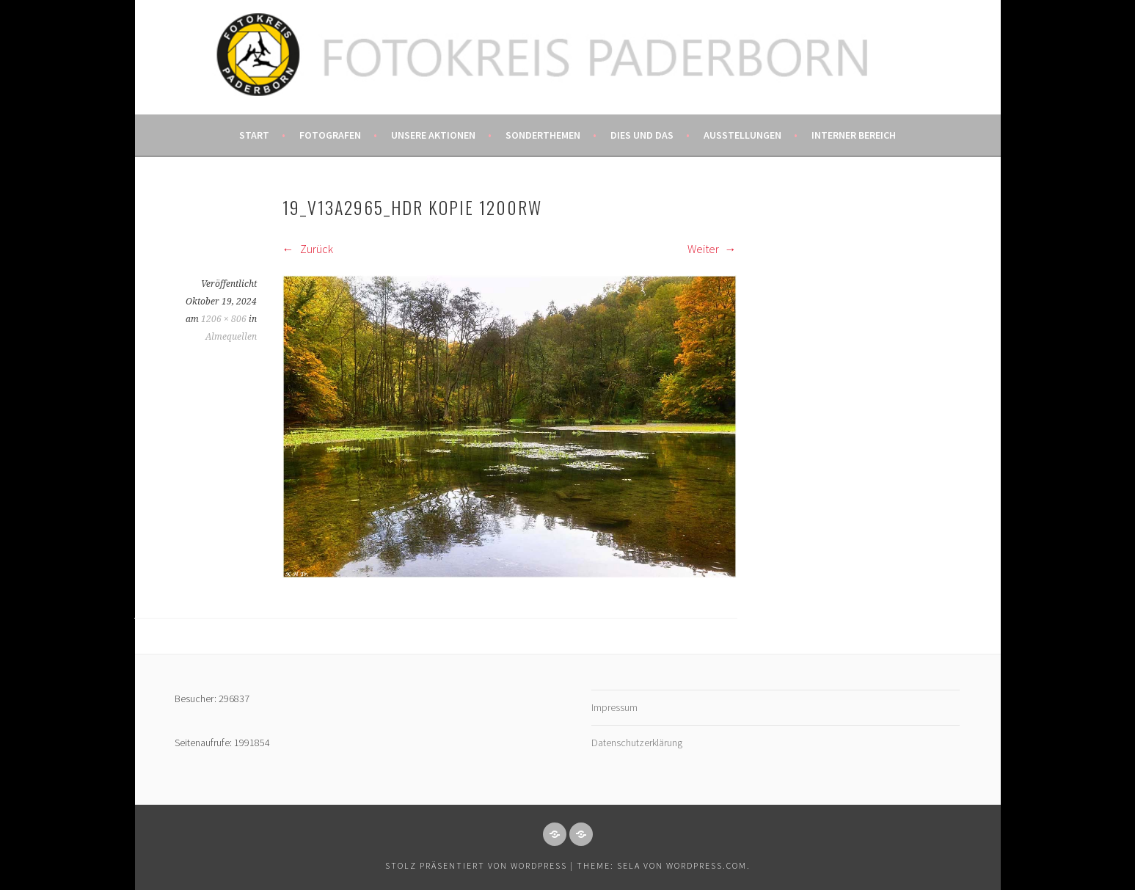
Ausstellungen (742, 135)
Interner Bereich (853, 135)
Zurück (307, 248)
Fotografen (330, 135)
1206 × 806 (224, 319)
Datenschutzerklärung (636, 742)
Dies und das (642, 135)
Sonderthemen (543, 135)
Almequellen (231, 337)
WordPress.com (706, 865)
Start (254, 135)
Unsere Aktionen (433, 135)
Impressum (614, 707)
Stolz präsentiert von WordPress (476, 865)
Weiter (712, 248)
